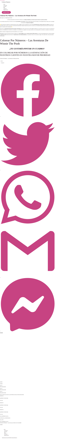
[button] (6, 12)
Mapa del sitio (6, 9)
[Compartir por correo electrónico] (28, 277)
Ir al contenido (2, 0)
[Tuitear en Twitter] (28, 170)
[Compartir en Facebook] (28, 116)
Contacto (5, 8)
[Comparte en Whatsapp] (28, 223)
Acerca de (5, 5)
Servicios (5, 6)
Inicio (4, 4)
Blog (4, 7)
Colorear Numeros (6, 2)
